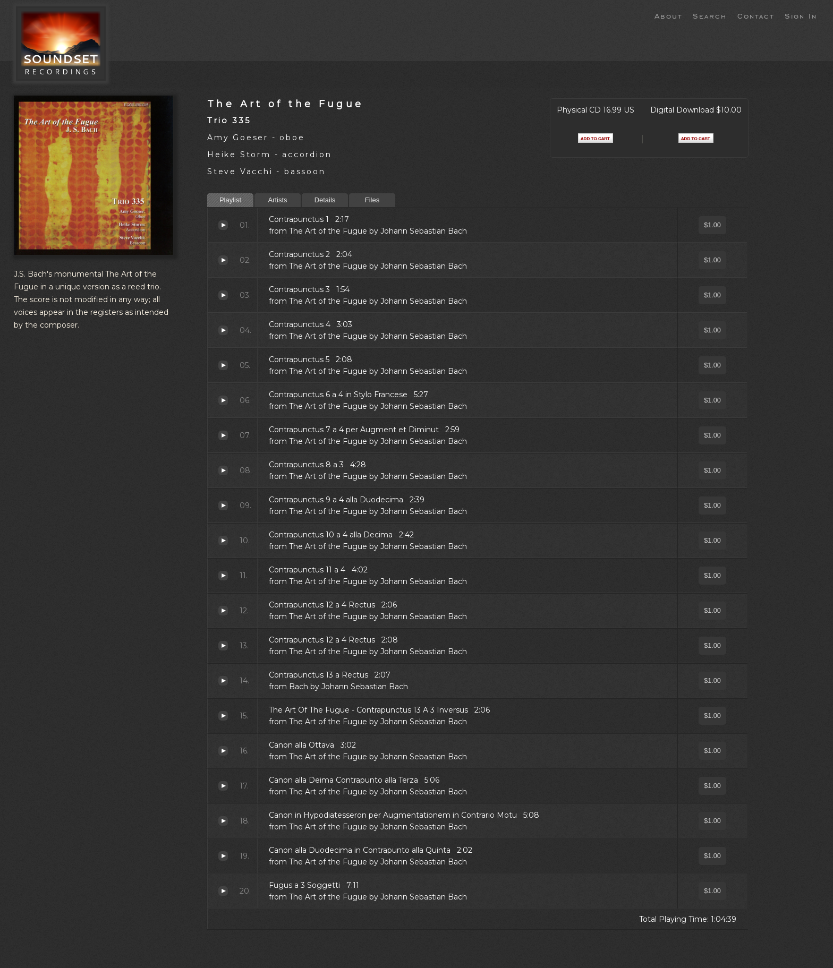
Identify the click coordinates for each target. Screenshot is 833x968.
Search (710, 15)
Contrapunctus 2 (223, 260)
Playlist (230, 200)
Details (325, 200)
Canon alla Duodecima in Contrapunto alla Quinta (223, 856)
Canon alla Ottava (223, 751)
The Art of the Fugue (285, 103)
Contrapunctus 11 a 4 (223, 575)
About (668, 15)
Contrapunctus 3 (223, 295)
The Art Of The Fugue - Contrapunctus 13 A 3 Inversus (223, 716)
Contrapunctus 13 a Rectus (223, 681)
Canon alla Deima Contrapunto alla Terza (223, 786)
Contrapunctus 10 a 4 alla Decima (223, 540)
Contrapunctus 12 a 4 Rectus (223, 610)
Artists (277, 200)
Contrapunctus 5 (223, 365)
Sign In (801, 15)
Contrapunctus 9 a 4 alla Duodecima (223, 505)
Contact (755, 15)
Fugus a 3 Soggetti (223, 891)
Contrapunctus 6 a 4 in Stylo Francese (223, 400)
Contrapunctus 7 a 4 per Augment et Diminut (223, 435)
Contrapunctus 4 (223, 330)
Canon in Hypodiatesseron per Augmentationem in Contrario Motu (223, 821)
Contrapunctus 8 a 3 (223, 470)
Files (372, 200)
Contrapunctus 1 (223, 225)
